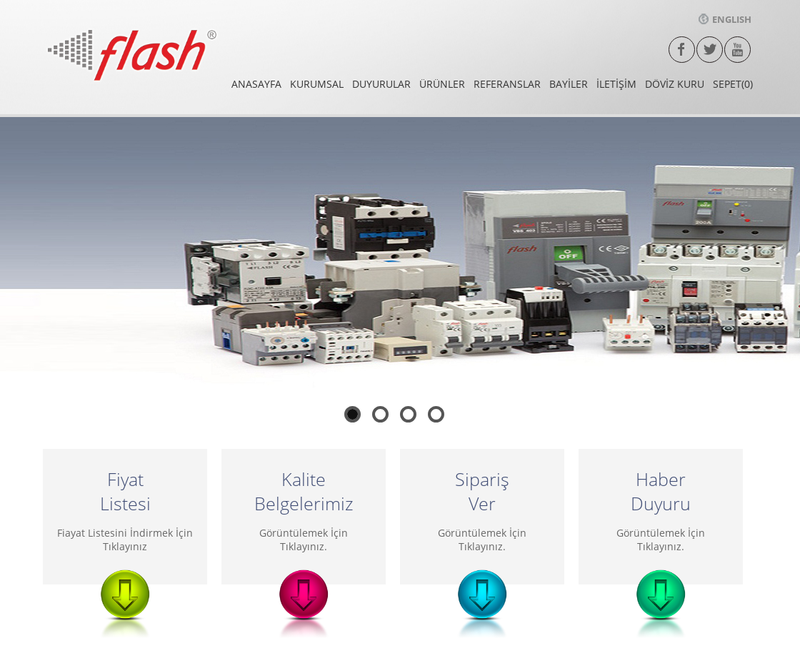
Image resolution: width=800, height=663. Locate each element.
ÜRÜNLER (442, 84)
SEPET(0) (733, 84)
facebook (681, 49)
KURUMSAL (317, 84)
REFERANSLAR (507, 84)
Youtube (737, 49)
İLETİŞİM (616, 84)
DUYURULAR (381, 84)
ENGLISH (725, 19)
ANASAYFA (256, 84)
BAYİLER (568, 84)
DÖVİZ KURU (674, 84)
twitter (709, 49)
